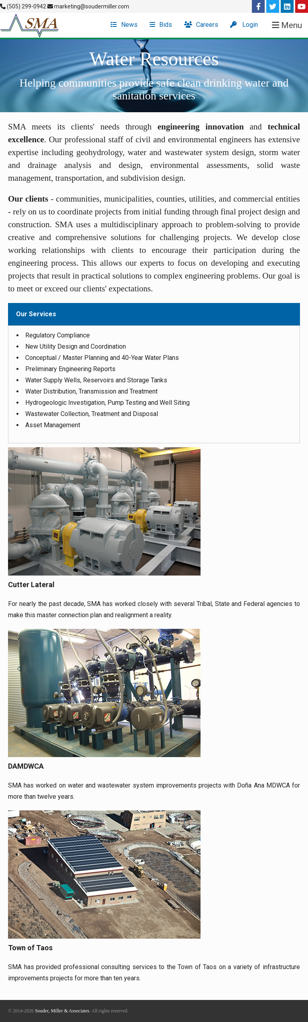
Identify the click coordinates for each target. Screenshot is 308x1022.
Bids (161, 24)
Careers (201, 24)
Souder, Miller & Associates (62, 1011)
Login (244, 24)
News (124, 24)
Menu (287, 25)
